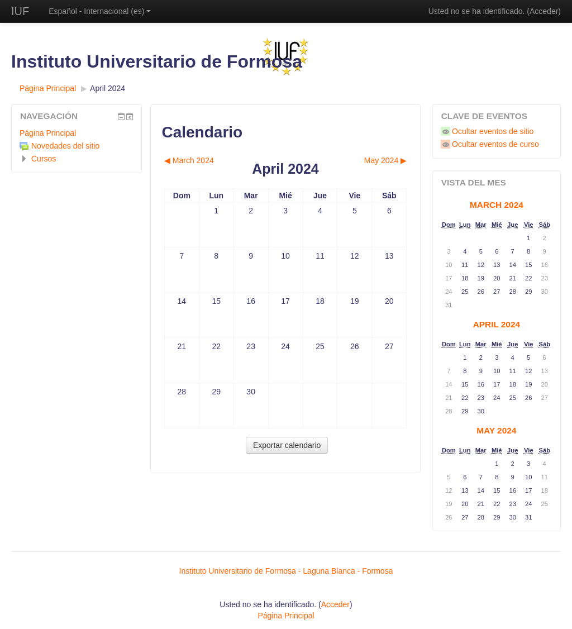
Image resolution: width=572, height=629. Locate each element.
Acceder (544, 11)
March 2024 (496, 204)
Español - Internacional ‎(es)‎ (100, 11)
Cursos (43, 158)
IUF (20, 11)
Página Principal (48, 88)
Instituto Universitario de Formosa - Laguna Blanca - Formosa (286, 570)
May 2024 (496, 430)
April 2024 (107, 88)
